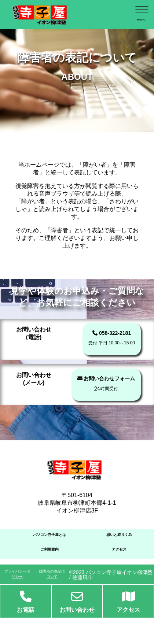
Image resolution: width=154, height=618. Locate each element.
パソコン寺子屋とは (49, 535)
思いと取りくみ (119, 535)
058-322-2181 (111, 337)
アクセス (119, 549)
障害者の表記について (52, 573)
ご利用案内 (49, 549)
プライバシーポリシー (17, 573)
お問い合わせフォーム (106, 383)
